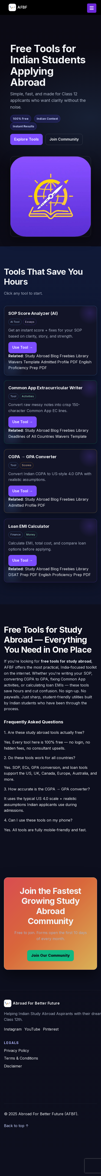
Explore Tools (26, 139)
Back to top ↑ (16, 1125)
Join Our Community (50, 955)
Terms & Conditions (21, 1058)
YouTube (32, 1029)
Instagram (13, 1029)
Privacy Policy (16, 1050)
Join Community (64, 139)
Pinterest (51, 1029)
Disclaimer (13, 1066)
